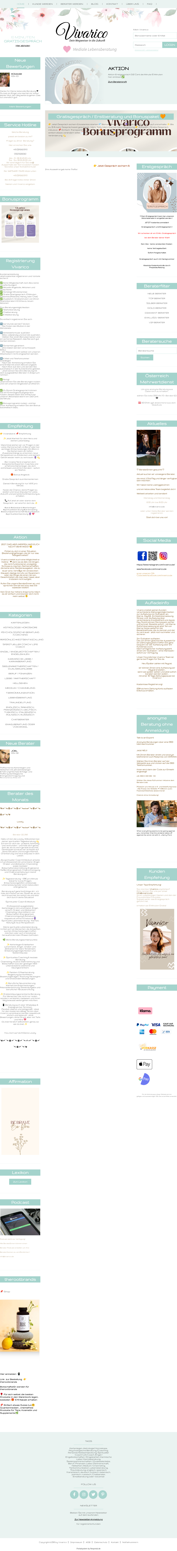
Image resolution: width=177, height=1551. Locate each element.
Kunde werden (42, 4)
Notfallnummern (130, 1542)
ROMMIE (16, 74)
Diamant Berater (157, 313)
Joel (14, 751)
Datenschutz (100, 1542)
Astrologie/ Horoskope (20, 627)
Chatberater (20, 719)
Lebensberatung (20, 697)
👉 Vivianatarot (8, 434)
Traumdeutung (20, 702)
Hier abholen (23, 45)
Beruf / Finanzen (20, 673)
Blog (94, 4)
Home (20, 4)
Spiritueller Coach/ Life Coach (20, 645)
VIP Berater (157, 322)
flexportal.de (95, 1549)
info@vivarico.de (157, 507)
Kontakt (112, 4)
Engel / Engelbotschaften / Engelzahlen (20, 652)
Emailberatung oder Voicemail (20, 725)
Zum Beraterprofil (117, 82)
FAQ (149, 4)
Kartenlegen (20, 622)
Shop (7, 1291)
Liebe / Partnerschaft (20, 678)
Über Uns (132, 4)
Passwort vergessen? (146, 50)
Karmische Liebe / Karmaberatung (20, 660)
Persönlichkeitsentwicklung (21, 639)
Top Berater (156, 298)
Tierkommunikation (20, 692)
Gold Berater (156, 308)
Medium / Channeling (20, 688)
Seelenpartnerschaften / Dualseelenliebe (20, 667)
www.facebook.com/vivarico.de (151, 569)
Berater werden (72, 4)
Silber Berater (156, 303)
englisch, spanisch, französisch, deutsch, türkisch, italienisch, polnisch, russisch (20, 711)
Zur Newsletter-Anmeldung (89, 1519)
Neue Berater (157, 293)
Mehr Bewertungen (20, 106)
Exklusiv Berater (157, 317)
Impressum (76, 1542)
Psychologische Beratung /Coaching (20, 633)
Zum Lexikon (20, 1181)
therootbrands (8, 1382)
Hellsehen (20, 683)
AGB (88, 1542)
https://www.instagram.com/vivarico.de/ (156, 565)
